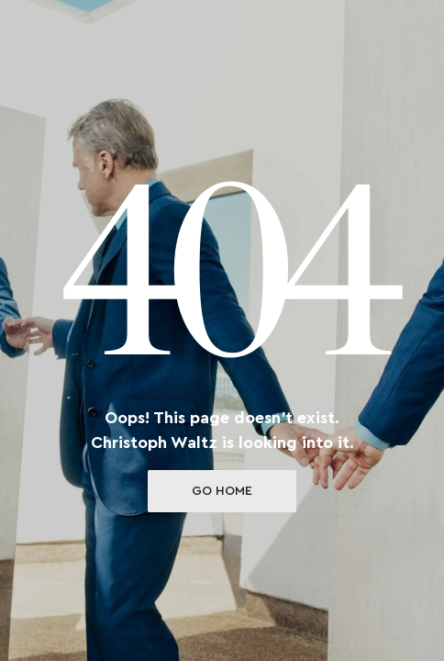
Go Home (222, 491)
